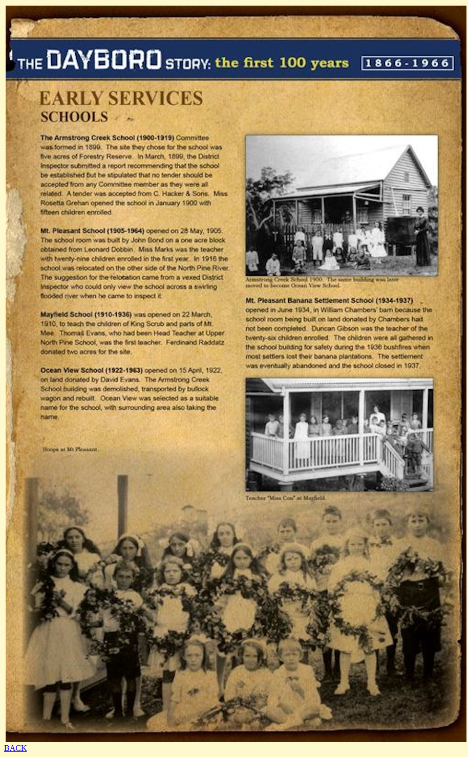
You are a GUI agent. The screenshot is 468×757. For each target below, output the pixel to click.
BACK (15, 748)
